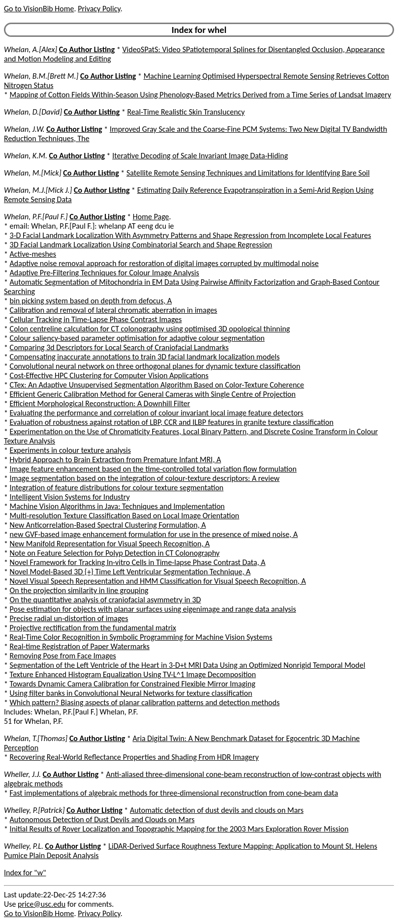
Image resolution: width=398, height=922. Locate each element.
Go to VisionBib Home (39, 8)
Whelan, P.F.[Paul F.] (36, 216)
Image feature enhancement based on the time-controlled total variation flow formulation (153, 469)
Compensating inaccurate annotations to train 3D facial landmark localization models (145, 356)
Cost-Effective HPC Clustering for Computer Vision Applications (109, 375)
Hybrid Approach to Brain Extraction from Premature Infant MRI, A (115, 459)
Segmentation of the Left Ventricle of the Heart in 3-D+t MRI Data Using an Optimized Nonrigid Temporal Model (188, 665)
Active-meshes (33, 254)
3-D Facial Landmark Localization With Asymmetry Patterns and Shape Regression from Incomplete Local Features (190, 235)
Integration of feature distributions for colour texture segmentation (117, 487)
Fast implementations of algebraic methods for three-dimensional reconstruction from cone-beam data (174, 793)
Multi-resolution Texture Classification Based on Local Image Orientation (125, 515)
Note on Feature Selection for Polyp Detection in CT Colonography (115, 553)
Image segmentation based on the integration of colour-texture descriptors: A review (145, 478)
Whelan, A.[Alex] (30, 49)
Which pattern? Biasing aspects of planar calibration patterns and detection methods (145, 702)
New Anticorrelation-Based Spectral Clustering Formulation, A (108, 525)
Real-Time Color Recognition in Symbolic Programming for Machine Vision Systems (141, 637)
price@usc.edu (41, 904)
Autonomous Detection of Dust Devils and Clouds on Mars (102, 819)
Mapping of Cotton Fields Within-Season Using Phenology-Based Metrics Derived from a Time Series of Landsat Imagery (200, 94)
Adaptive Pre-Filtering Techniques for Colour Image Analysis (104, 272)
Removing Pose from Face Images (63, 655)
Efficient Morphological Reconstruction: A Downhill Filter (100, 403)
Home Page (151, 216)
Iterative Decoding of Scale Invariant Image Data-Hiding (200, 155)
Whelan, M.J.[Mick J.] (38, 190)
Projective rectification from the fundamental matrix (93, 627)
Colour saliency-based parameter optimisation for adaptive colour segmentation (137, 338)
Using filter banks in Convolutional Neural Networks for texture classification (131, 693)
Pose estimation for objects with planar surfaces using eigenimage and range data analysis (153, 609)
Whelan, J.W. (24, 129)
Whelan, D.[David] (33, 112)
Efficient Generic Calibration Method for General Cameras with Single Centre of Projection (153, 394)
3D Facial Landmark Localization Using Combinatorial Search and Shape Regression (141, 244)
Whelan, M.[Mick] (32, 173)
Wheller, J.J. (22, 774)
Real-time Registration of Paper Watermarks (80, 646)
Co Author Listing (87, 49)
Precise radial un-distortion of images (69, 618)
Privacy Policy (99, 8)
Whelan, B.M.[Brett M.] (41, 76)
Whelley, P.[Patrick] (34, 810)
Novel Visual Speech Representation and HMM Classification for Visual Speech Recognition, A (158, 581)
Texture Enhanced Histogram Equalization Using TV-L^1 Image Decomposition (133, 674)
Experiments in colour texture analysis (70, 450)
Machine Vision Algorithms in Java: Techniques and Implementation (117, 506)
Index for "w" (25, 872)
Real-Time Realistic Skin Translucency (186, 112)
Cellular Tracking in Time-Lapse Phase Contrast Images (96, 319)
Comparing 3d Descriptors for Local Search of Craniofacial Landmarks (119, 347)
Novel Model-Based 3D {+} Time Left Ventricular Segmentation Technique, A (130, 571)
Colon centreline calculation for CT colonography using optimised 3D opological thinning (150, 328)
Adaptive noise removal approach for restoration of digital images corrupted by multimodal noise (164, 263)
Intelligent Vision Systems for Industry (70, 497)
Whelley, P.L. (23, 846)
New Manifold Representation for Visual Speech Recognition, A (110, 543)
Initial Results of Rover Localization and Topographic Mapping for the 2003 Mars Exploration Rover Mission (179, 828)
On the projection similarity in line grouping (79, 590)
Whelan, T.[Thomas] (35, 738)
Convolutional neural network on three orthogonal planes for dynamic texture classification (155, 366)
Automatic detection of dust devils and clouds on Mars (217, 810)
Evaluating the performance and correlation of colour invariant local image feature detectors (157, 412)
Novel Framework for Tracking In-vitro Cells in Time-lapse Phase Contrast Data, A (138, 562)
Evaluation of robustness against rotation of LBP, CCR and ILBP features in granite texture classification (172, 422)
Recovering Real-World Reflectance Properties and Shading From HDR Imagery (134, 757)
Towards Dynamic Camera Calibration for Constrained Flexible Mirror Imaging (132, 683)
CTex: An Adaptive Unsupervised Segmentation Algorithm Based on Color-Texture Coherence (157, 384)
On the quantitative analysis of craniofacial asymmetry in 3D (105, 599)
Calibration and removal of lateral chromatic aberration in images (113, 310)
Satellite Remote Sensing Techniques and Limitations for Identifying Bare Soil (247, 173)
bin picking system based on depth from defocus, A (91, 300)
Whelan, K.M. (25, 155)
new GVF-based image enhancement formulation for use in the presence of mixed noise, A (154, 534)
